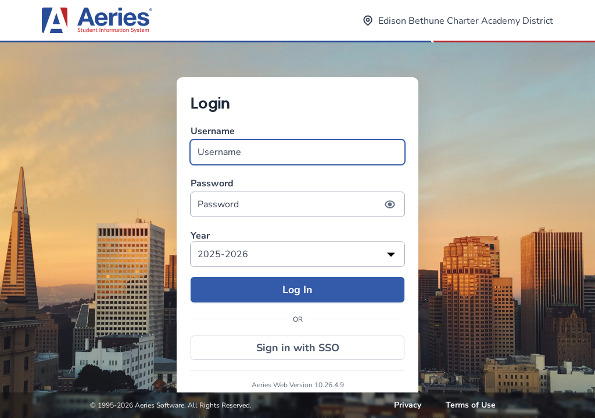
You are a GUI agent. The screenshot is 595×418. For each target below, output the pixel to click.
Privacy (407, 404)
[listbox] (297, 254)
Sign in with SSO (297, 348)
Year (200, 236)
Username (297, 144)
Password (297, 197)
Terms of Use (471, 404)
